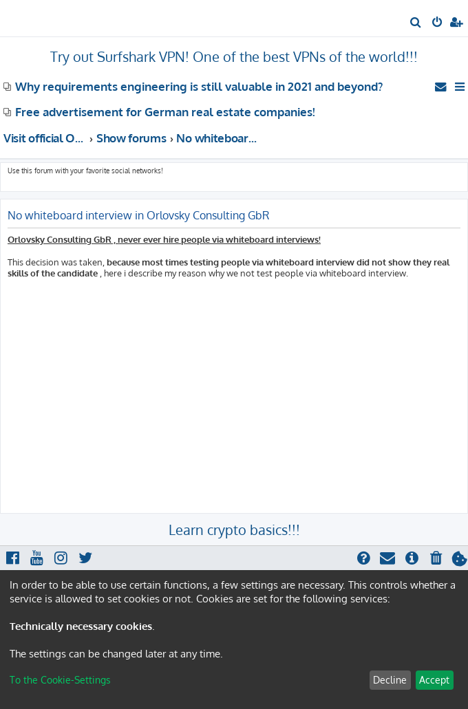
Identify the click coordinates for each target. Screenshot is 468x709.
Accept (434, 680)
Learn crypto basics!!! (234, 529)
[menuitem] (416, 23)
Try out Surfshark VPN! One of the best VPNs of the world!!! (234, 56)
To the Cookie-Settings (60, 680)
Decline (390, 680)
